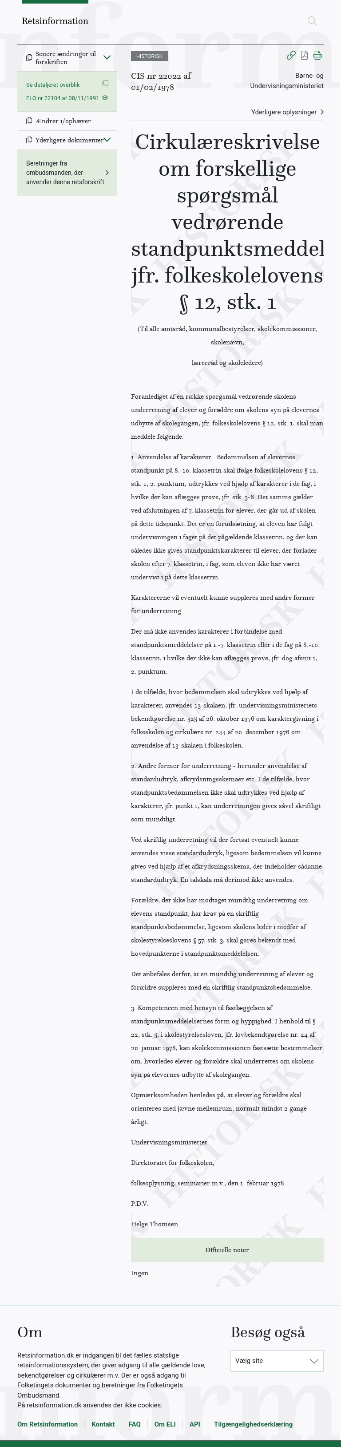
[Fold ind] (107, 57)
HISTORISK (149, 56)
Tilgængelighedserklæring (253, 1424)
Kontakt (103, 1424)
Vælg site (249, 1361)
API (195, 1424)
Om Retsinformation (47, 1424)
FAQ (135, 1424)
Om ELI (165, 1424)
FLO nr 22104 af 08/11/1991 (62, 98)
